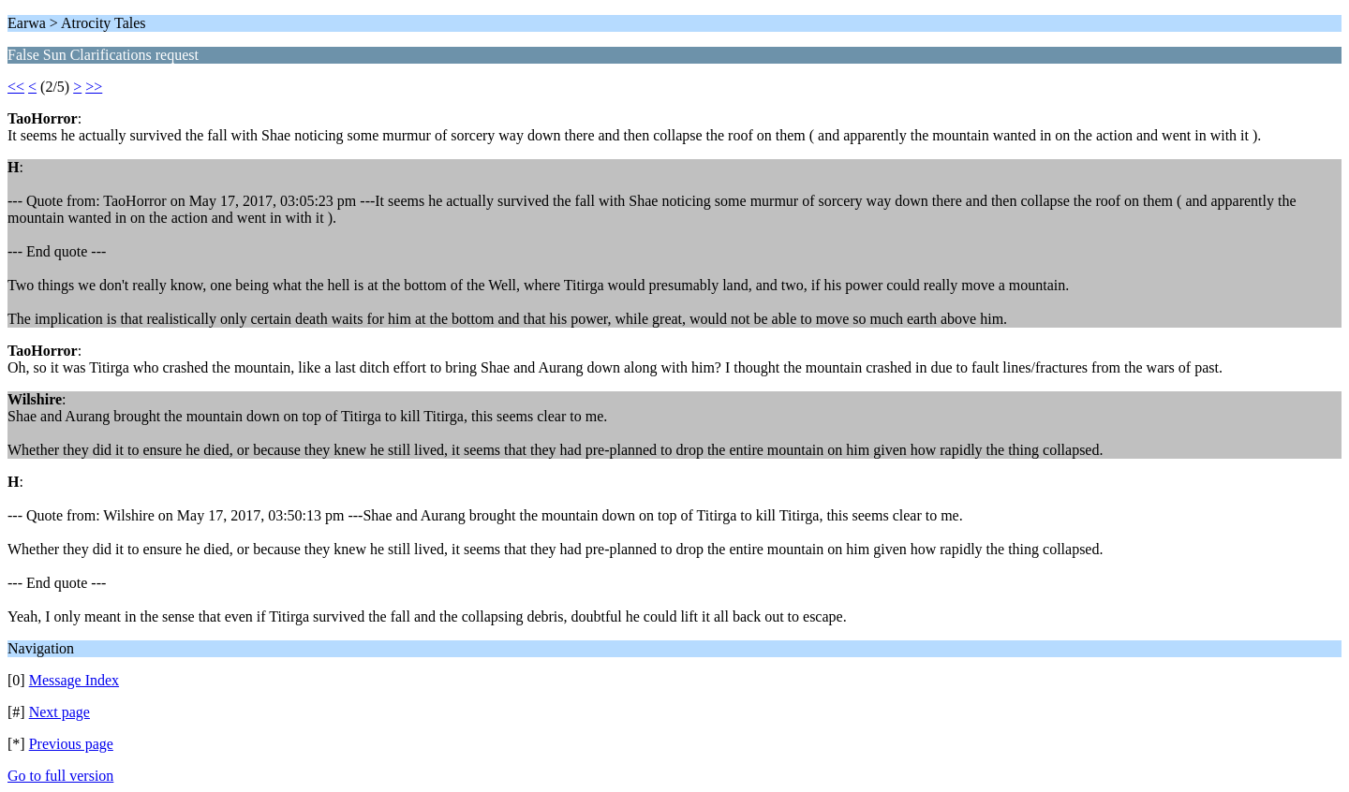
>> (93, 87)
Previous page (71, 744)
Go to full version (60, 776)
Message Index (74, 680)
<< (15, 87)
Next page (59, 712)
